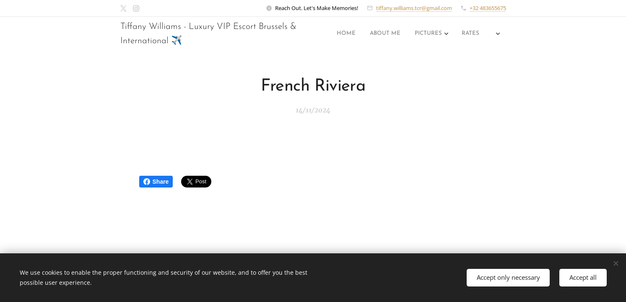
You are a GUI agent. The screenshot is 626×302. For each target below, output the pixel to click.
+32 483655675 (488, 8)
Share (156, 181)
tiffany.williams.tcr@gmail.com (414, 8)
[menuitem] (394, 33)
